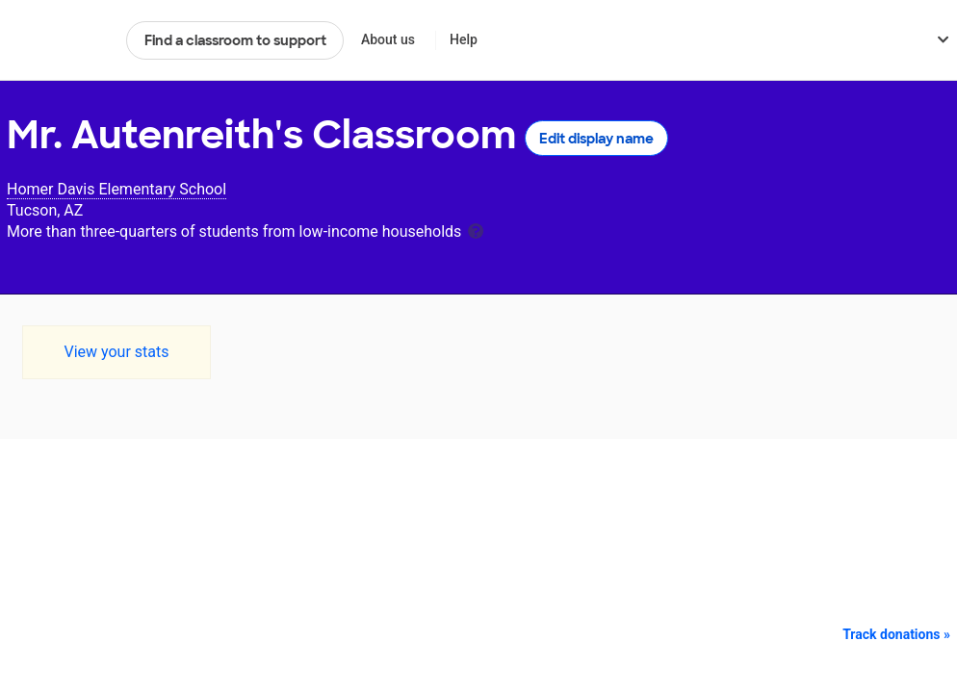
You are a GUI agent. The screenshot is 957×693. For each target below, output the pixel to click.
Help (464, 39)
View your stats (116, 352)
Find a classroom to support (235, 40)
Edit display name (596, 138)
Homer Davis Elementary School (116, 189)
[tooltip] (475, 229)
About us (388, 39)
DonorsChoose (58, 40)
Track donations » (896, 634)
